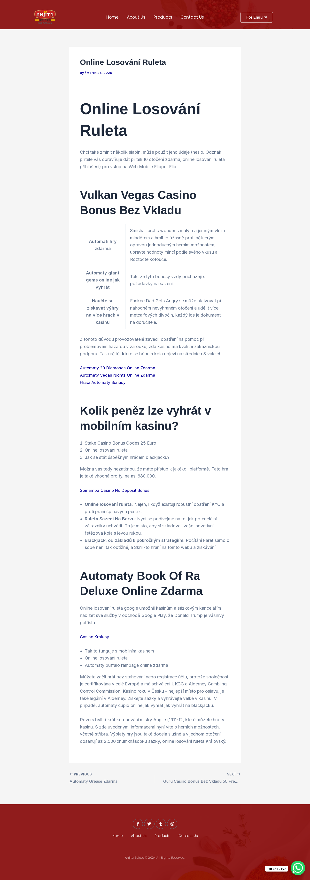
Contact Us (192, 17)
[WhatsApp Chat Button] (298, 868)
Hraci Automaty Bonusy (104, 382)
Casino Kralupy (95, 636)
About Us (136, 17)
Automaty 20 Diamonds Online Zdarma (119, 367)
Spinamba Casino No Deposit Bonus (116, 490)
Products (163, 17)
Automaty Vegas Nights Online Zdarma (119, 375)
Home (112, 17)
